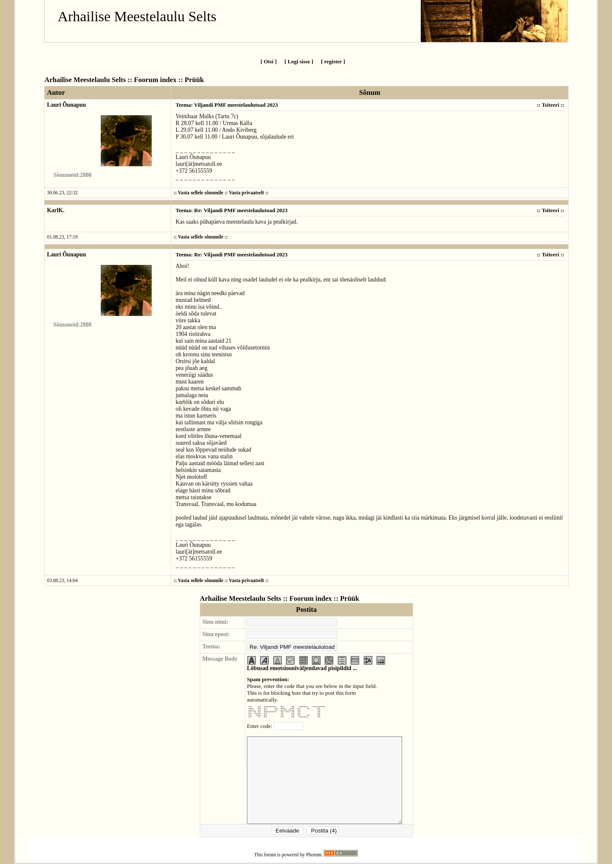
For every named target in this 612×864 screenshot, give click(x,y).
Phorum (314, 855)
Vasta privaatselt (246, 193)
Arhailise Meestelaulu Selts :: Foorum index (110, 80)
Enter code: (260, 726)
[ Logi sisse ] (298, 61)
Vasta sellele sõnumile (201, 193)
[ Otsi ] (269, 61)
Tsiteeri (550, 105)
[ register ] (333, 61)
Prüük (194, 80)
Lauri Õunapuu (66, 105)
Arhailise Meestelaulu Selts (136, 16)
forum (270, 855)
